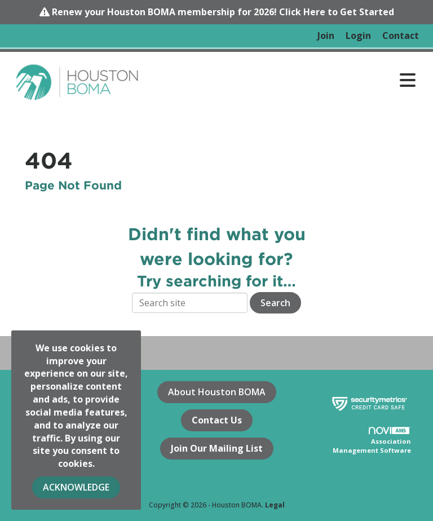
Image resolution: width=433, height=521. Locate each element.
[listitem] (326, 35)
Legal (275, 505)
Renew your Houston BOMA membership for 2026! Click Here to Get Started (223, 12)
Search (275, 303)
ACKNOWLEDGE (76, 487)
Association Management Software (372, 440)
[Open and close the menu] (283, 80)
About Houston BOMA (217, 392)
